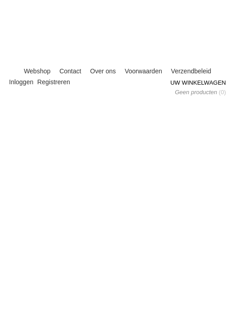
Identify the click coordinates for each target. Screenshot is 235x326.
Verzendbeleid (191, 71)
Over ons (103, 71)
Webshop (37, 71)
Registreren (53, 82)
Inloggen (21, 82)
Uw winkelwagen (198, 82)
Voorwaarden (143, 71)
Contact (70, 71)
